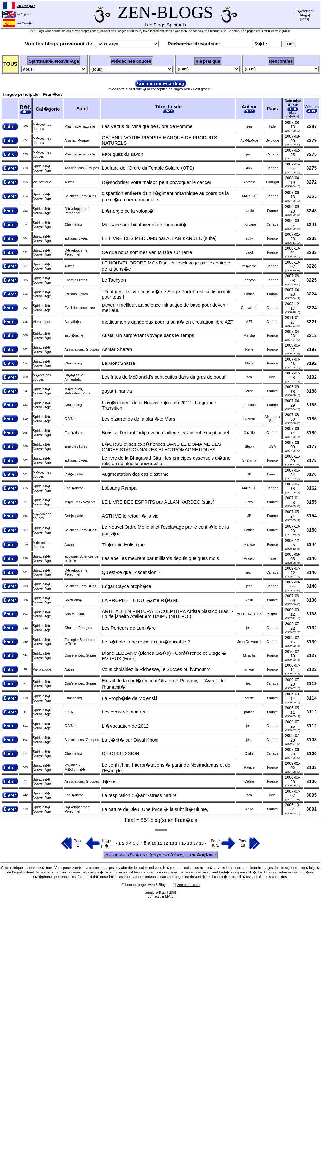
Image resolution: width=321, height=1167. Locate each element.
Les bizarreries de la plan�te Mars (138, 419)
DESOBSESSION (120, 753)
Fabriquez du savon (122, 154)
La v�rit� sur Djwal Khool (130, 740)
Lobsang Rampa (119, 488)
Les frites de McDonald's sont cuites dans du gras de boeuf (163, 377)
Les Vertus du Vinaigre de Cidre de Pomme (147, 126)
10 (154, 843)
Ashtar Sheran (117, 349)
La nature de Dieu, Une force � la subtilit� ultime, (155, 809)
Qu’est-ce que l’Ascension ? (131, 572)
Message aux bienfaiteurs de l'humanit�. (145, 224)
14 (178, 843)
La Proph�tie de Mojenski (129, 698)
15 (184, 843)
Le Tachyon (114, 280)
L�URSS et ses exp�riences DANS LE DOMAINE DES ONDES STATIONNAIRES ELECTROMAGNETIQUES (161, 447)
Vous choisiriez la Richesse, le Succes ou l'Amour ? (156, 669)
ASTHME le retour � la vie (130, 516)
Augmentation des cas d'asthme (135, 474)
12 (166, 843)
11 (160, 843)
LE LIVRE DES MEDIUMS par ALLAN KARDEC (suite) (159, 238)
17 (196, 843)
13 (172, 843)
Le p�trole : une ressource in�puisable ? (146, 641)
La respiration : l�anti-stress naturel (140, 795)
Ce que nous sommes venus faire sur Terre (147, 252)
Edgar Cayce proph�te (126, 586)
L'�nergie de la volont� (128, 211)
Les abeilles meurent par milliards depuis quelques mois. (161, 558)
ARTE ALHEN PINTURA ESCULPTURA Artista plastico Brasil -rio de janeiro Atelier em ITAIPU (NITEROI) (167, 614)
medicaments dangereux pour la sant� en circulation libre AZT (167, 321)
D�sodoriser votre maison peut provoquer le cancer (156, 182)
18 (202, 843)
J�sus (109, 781)
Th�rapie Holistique (123, 544)
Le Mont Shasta (118, 363)
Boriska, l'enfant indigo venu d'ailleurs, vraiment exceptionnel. (166, 432)
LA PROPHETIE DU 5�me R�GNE (140, 600)
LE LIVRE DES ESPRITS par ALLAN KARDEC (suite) (158, 501)
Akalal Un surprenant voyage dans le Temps (148, 335)
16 (190, 843)
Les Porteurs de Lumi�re (129, 628)
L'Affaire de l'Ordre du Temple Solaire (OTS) (148, 168)
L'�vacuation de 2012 (125, 726)
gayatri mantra (117, 391)
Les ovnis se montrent (125, 711)
